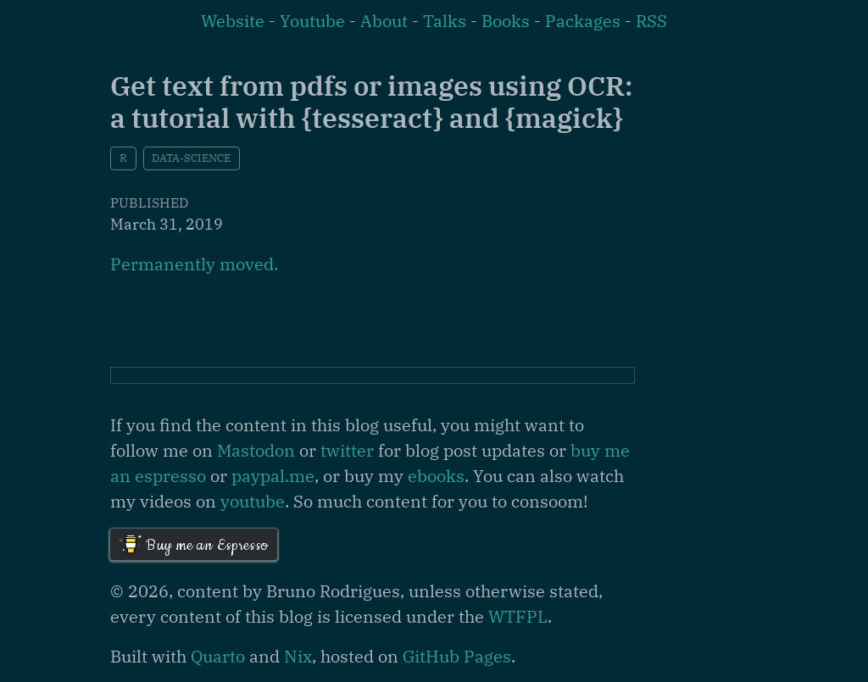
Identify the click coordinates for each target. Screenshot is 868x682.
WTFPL (518, 616)
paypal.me (272, 475)
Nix (298, 656)
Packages (582, 20)
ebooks (436, 475)
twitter (347, 450)
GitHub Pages (457, 656)
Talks (444, 20)
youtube (252, 501)
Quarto (218, 656)
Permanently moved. (194, 263)
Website (232, 20)
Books (505, 20)
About (384, 20)
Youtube (312, 20)
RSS (651, 20)
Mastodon (256, 450)
